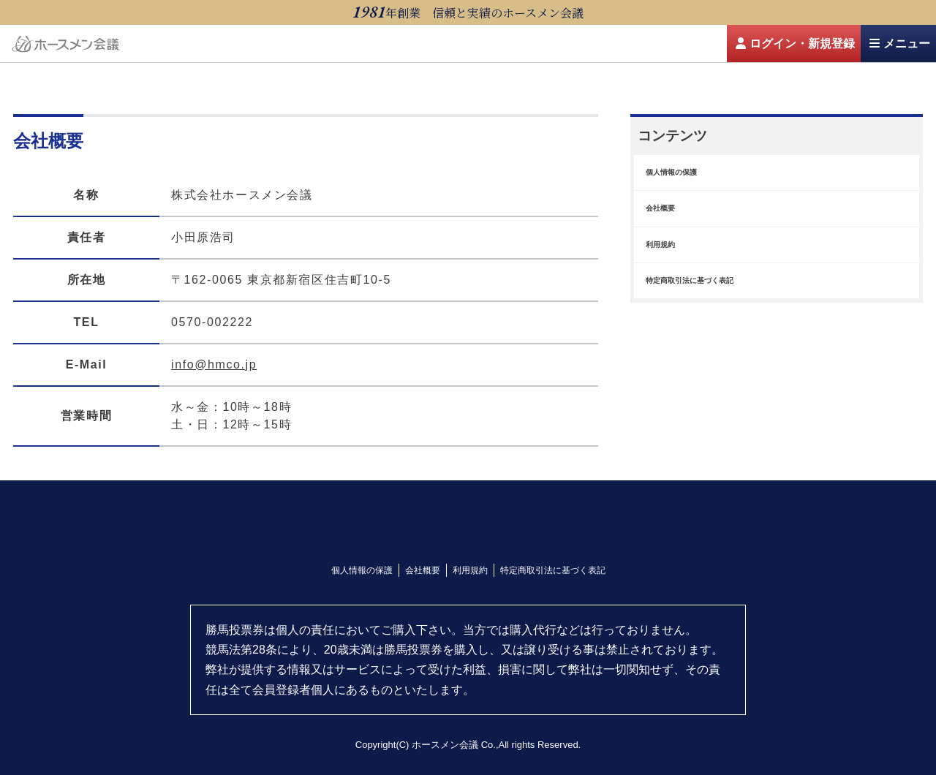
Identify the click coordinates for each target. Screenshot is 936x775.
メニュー (899, 43)
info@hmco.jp (214, 364)
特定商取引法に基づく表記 (552, 570)
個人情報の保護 (362, 570)
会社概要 (422, 570)
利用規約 (470, 570)
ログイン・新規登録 (795, 43)
